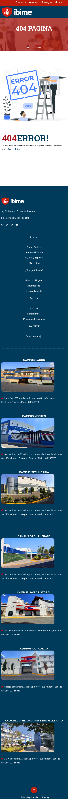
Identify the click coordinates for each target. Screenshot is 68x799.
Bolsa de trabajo (34, 336)
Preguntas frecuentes (34, 319)
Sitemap (45, 797)
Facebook (21, 2)
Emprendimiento (34, 291)
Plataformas (33, 314)
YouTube (33, 2)
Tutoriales (33, 308)
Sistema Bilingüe (33, 280)
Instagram (46, 2)
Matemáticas (33, 286)
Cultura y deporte (34, 258)
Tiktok (59, 2)
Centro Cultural (34, 247)
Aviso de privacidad (30, 797)
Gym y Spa (34, 263)
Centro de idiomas (34, 252)
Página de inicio (15, 149)
